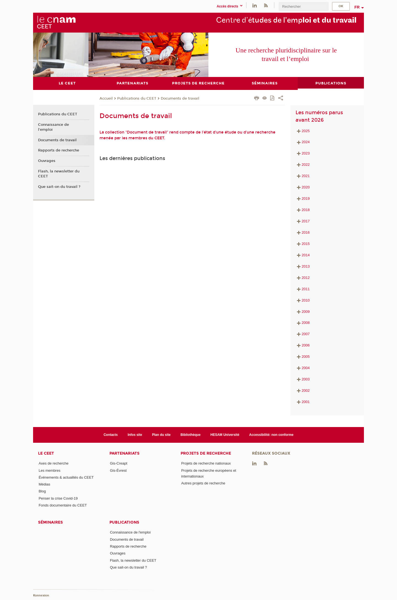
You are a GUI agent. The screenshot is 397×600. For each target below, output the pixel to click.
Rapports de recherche (58, 150)
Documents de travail (180, 98)
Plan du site (161, 434)
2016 (303, 232)
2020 (306, 187)
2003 (303, 379)
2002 (303, 390)
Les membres (49, 470)
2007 (303, 334)
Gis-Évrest (118, 470)
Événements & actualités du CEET (66, 477)
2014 (303, 255)
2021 (306, 176)
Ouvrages (46, 160)
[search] (303, 6)
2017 (303, 221)
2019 (306, 198)
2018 (303, 210)
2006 (303, 345)
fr (357, 7)
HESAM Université (224, 434)
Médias (44, 484)
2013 (303, 266)
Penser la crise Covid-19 (58, 498)
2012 (303, 277)
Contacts (111, 434)
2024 (306, 142)
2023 (306, 153)
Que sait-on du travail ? (59, 186)
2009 (303, 311)
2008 (303, 323)
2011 (303, 289)
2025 (306, 131)
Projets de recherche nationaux (206, 463)
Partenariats (124, 453)
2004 (303, 368)
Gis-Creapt (118, 463)
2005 (303, 356)
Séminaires (50, 522)
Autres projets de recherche (203, 483)
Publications (124, 522)
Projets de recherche (206, 453)
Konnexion (41, 595)
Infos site (135, 434)
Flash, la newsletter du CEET (58, 173)
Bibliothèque (191, 434)
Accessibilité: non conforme (271, 434)
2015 (303, 243)
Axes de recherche (53, 463)
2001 (303, 402)
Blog (42, 491)
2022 (306, 164)
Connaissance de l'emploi (53, 127)
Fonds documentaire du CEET (63, 505)
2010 (303, 300)
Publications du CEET (136, 98)
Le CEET (46, 453)
